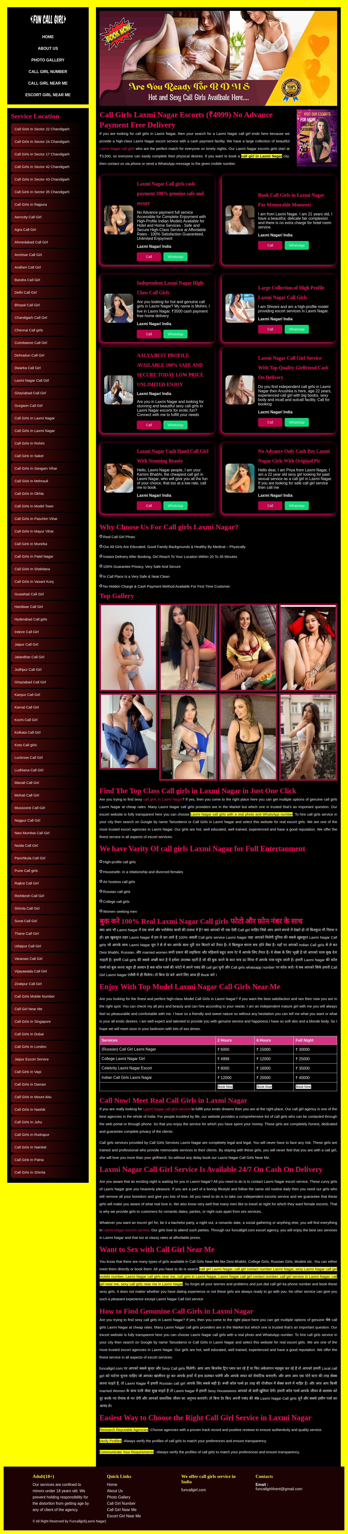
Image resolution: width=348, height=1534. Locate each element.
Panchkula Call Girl (29, 858)
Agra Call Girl (25, 229)
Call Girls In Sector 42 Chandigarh (42, 167)
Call (149, 257)
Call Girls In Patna (29, 1160)
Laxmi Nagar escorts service (125, 1230)
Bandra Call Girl (27, 280)
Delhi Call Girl (25, 292)
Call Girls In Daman (30, 1084)
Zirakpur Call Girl (28, 984)
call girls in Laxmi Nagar (162, 799)
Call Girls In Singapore (32, 1021)
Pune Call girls (26, 871)
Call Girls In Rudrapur (31, 1134)
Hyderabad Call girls (30, 619)
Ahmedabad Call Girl (31, 242)
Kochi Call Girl (25, 720)
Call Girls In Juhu (28, 1122)
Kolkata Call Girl (27, 732)
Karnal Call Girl (26, 707)
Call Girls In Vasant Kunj (33, 581)
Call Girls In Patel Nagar (33, 556)
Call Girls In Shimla (29, 1172)
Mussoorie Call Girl (29, 808)
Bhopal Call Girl (27, 305)
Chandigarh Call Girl (30, 317)
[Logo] (48, 23)
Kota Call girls (25, 745)
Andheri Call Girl (27, 267)
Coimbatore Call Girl (30, 343)
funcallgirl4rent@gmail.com (279, 1487)
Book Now (225, 1086)
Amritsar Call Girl (28, 255)
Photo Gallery (48, 60)
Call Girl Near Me (48, 83)
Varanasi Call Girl (28, 959)
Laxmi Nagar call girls (117, 148)
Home (48, 37)
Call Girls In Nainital (30, 1147)
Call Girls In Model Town (33, 506)
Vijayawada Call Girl (30, 971)
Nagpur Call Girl (27, 820)
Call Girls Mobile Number (34, 996)
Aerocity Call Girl (28, 217)
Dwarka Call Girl (27, 368)
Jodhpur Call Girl (28, 669)
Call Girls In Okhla (29, 493)
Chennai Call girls (28, 330)
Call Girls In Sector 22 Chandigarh (42, 129)
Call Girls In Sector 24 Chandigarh (42, 141)
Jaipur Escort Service (31, 1059)
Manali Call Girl (26, 783)
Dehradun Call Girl (29, 355)
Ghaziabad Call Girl (30, 393)
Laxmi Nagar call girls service (166, 1109)
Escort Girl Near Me (48, 95)
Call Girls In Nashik (29, 1109)
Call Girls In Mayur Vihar (34, 531)
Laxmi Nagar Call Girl (31, 380)
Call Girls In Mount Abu (32, 1097)
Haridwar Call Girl (28, 607)
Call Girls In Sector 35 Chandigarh (42, 192)
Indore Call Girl (26, 632)
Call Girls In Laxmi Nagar (34, 418)
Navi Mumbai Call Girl (32, 833)
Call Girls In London (30, 1047)
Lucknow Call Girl (28, 757)
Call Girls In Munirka (30, 544)
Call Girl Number (48, 72)
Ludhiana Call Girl (28, 770)
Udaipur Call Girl (27, 946)
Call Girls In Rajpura (30, 204)
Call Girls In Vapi (27, 1072)
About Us (48, 48)
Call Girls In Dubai (29, 1034)
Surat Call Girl (25, 921)
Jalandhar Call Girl (29, 657)
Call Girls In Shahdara (32, 569)
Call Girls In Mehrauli (31, 481)
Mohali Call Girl (26, 795)
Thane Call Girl (26, 933)
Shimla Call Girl (26, 908)
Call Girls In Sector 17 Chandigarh (42, 154)
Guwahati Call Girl (29, 594)
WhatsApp (175, 257)
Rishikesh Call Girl (29, 896)
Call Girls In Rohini (29, 443)
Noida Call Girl (26, 845)
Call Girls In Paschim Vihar (36, 519)
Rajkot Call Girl (26, 883)
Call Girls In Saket (29, 456)
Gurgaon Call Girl (28, 405)
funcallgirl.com (193, 1490)
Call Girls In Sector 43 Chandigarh (42, 179)
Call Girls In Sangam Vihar (35, 468)
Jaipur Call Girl (26, 644)
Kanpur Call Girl (27, 695)
